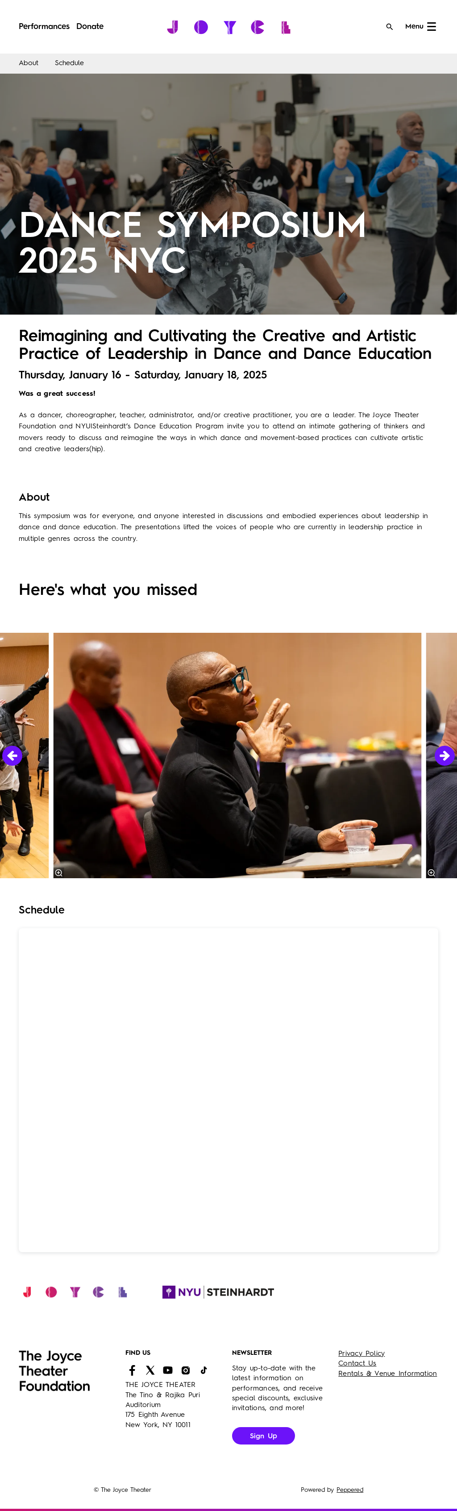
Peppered (350, 1490)
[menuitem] (44, 27)
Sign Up (264, 1436)
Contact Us (357, 1363)
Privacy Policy (361, 1353)
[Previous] (12, 756)
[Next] (445, 756)
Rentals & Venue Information (387, 1374)
